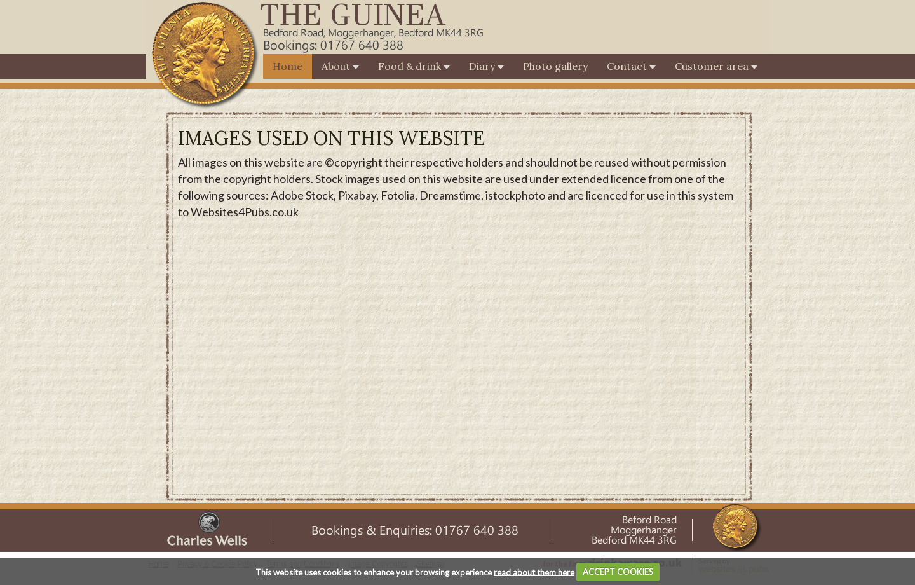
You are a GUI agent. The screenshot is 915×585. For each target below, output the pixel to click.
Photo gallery (555, 66)
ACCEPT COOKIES (618, 572)
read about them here (534, 572)
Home (287, 66)
